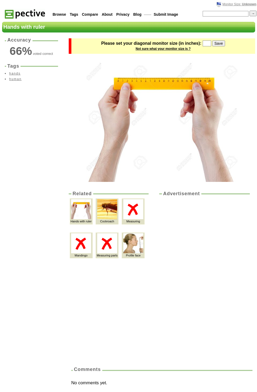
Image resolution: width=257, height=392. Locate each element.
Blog (137, 14)
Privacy (122, 14)
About (107, 14)
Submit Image (166, 14)
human (15, 79)
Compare (90, 14)
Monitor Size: (239, 4)
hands (15, 73)
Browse (59, 14)
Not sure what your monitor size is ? (163, 49)
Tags (74, 14)
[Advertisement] (182, 280)
